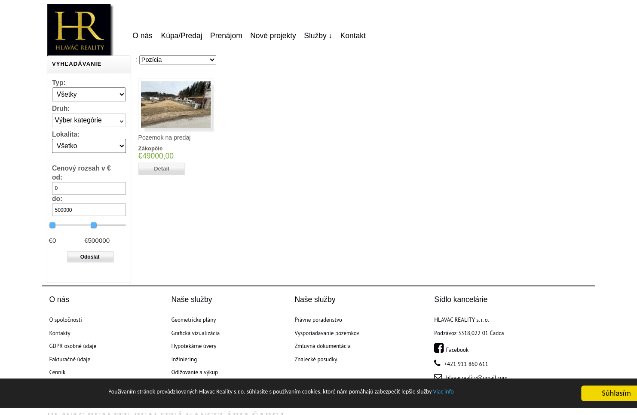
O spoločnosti (65, 320)
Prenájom (226, 35)
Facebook (451, 349)
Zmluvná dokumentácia (323, 346)
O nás (142, 35)
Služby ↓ (318, 35)
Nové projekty (273, 35)
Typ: (59, 82)
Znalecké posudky (316, 359)
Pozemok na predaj (164, 137)
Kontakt (353, 35)
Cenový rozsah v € (81, 168)
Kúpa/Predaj (181, 35)
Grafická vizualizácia (195, 333)
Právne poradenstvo (318, 320)
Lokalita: (66, 133)
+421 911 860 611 (465, 363)
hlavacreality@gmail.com (475, 378)
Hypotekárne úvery (193, 346)
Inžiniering (184, 359)
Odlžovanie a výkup (194, 372)
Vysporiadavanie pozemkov (327, 333)
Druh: (61, 108)
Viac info (499, 394)
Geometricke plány (193, 320)
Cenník (57, 372)
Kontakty (59, 333)
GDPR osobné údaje (72, 346)
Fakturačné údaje (69, 359)
